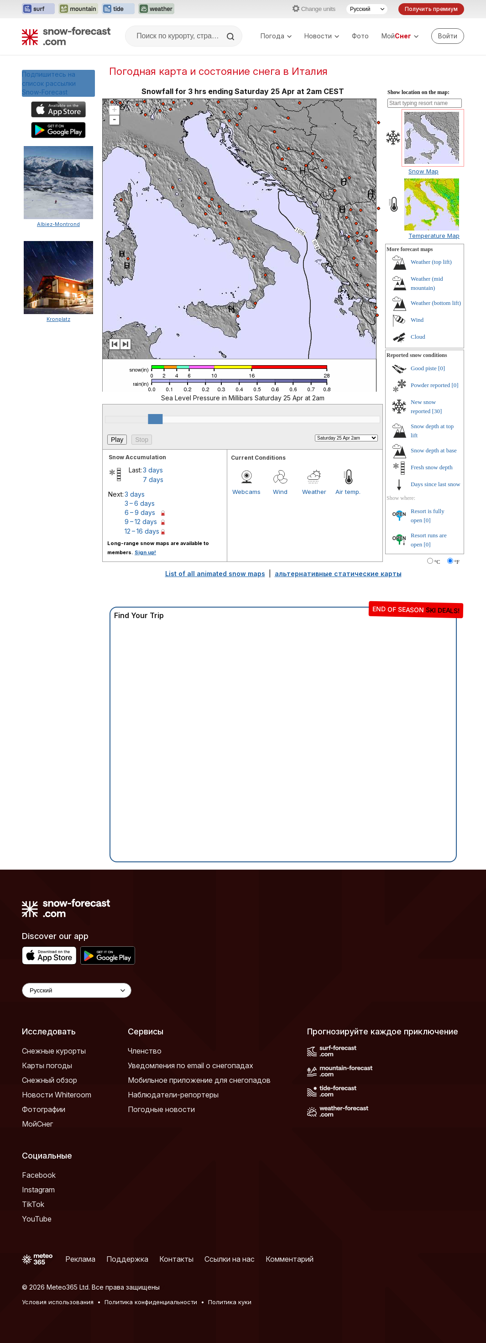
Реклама (80, 1259)
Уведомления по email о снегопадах (190, 1065)
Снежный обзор (49, 1080)
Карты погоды (47, 1065)
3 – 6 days (140, 503)
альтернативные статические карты (338, 573)
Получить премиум (431, 8)
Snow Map (423, 171)
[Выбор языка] (366, 9)
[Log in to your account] (447, 36)
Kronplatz (58, 319)
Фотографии (43, 1109)
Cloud (418, 336)
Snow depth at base (434, 450)
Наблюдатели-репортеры (173, 1094)
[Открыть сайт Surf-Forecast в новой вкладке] (38, 9)
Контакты (176, 1259)
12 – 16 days (142, 531)
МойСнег (37, 1123)
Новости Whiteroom (56, 1094)
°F (457, 562)
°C (437, 562)
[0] (441, 368)
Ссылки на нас (229, 1259)
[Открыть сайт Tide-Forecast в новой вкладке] (118, 9)
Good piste (424, 368)
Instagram (38, 1189)
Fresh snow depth (432, 467)
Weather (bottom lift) (436, 302)
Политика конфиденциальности (151, 1302)
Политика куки (229, 1302)
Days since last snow (435, 484)
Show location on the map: (418, 92)
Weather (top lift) (431, 261)
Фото (360, 36)
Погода (276, 36)
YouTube (37, 1218)
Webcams (246, 491)
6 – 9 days (140, 512)
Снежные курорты (54, 1050)
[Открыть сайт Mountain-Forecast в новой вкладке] (78, 9)
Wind (280, 491)
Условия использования (58, 1302)
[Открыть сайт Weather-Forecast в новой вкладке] (156, 9)
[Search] (231, 36)
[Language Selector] (76, 990)
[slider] (155, 419)
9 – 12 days (141, 521)
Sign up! (145, 552)
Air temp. (348, 491)
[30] (437, 411)
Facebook (39, 1175)
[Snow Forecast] (66, 36)
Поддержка (127, 1259)
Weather (314, 491)
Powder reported (430, 385)
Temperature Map (434, 235)
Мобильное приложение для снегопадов (199, 1080)
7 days (153, 479)
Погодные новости (161, 1109)
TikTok (33, 1204)
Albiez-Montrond (58, 224)
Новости (321, 36)
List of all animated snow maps (215, 573)
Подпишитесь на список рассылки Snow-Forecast (49, 83)
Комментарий (290, 1259)
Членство (145, 1050)
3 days (153, 470)
